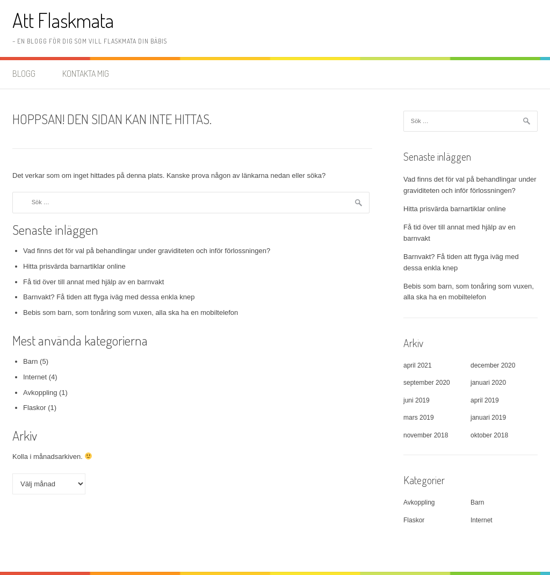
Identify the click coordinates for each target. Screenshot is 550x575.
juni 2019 (416, 400)
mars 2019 (418, 417)
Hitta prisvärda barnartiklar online (74, 266)
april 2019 (485, 400)
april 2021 (417, 365)
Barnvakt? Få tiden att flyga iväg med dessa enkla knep (108, 297)
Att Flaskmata (63, 20)
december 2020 (493, 365)
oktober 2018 (489, 435)
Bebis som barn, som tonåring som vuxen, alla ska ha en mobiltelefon (130, 312)
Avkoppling (40, 393)
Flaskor (34, 408)
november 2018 (425, 435)
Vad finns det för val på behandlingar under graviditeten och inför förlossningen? (146, 251)
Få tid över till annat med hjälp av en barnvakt (93, 282)
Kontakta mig (85, 73)
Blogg (23, 73)
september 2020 (426, 382)
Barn (30, 361)
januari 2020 (488, 382)
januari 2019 (488, 417)
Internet (35, 377)
